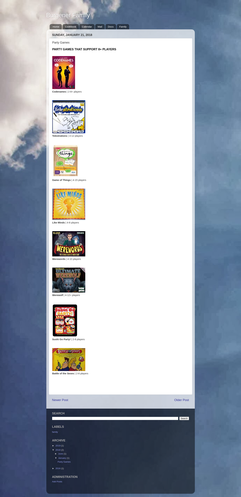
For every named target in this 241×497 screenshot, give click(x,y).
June (61, 453)
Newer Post (60, 400)
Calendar (87, 26)
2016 (58, 468)
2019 (58, 445)
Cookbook (70, 26)
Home (56, 26)
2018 (58, 450)
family (55, 432)
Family (123, 26)
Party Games (64, 462)
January (62, 458)
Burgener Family (68, 15)
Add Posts (57, 481)
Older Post (181, 400)
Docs (110, 26)
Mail (100, 26)
